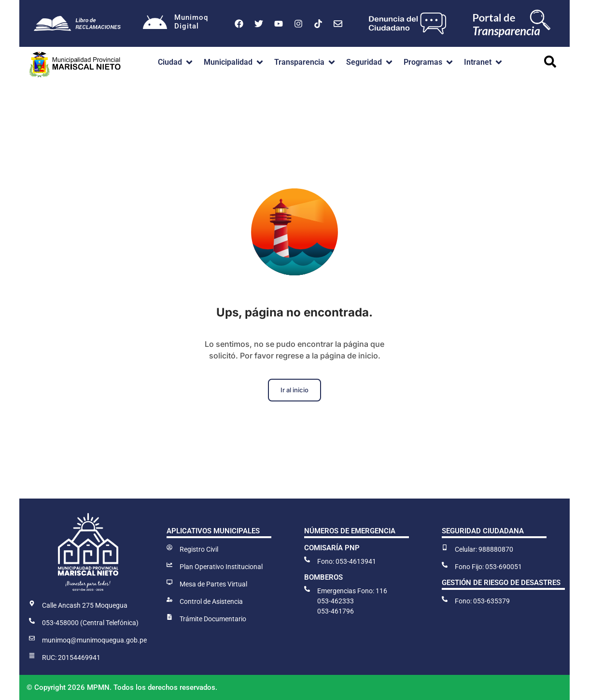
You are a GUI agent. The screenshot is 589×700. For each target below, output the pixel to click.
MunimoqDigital (191, 21)
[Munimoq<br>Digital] (155, 24)
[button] (176, 62)
